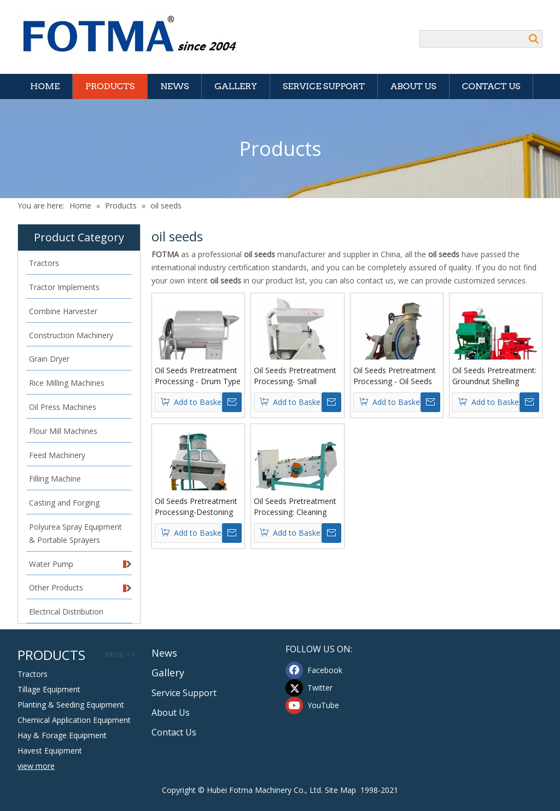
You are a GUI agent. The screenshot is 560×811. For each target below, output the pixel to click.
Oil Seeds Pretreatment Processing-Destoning (196, 506)
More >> (120, 654)
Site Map (340, 790)
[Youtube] (315, 705)
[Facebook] (315, 670)
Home (45, 86)
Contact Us (491, 86)
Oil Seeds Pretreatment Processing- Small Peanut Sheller (295, 376)
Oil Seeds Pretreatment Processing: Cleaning (295, 506)
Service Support (324, 86)
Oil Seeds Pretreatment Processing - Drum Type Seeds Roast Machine (198, 376)
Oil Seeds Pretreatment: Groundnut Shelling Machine (494, 376)
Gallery (235, 86)
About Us (413, 86)
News (174, 86)
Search (533, 38)
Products (110, 86)
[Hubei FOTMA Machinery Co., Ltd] (135, 35)
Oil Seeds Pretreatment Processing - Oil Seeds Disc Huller (394, 376)
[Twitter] (315, 688)
